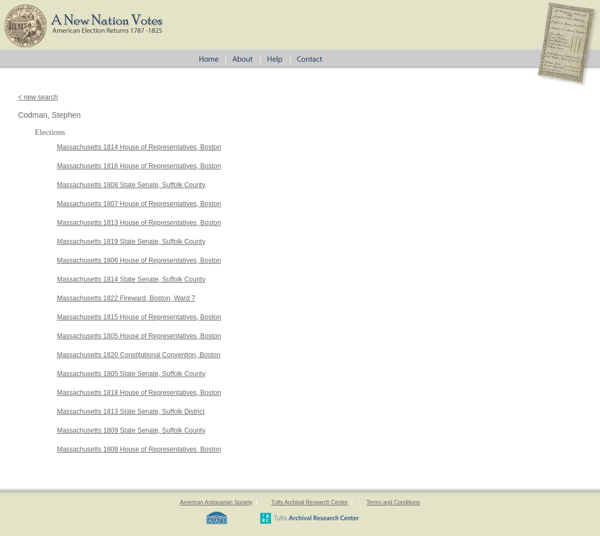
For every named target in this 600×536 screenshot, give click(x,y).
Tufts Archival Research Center (309, 502)
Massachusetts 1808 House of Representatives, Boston (139, 449)
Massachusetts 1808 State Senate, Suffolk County (131, 185)
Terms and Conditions (393, 502)
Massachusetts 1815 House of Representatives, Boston (139, 317)
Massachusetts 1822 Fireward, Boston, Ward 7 (126, 298)
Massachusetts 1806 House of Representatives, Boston (139, 260)
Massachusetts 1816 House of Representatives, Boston (139, 166)
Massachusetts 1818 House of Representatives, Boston (139, 393)
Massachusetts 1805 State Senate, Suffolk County (131, 374)
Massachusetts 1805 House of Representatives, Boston (139, 336)
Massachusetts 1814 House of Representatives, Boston (139, 147)
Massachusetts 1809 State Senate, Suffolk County (131, 430)
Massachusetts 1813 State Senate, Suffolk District (130, 411)
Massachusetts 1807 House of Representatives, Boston (139, 204)
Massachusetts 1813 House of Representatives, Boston (139, 223)
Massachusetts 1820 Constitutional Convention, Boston (138, 355)
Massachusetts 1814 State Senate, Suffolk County (131, 279)
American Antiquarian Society (216, 502)
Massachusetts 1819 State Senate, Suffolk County (131, 242)
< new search (38, 97)
